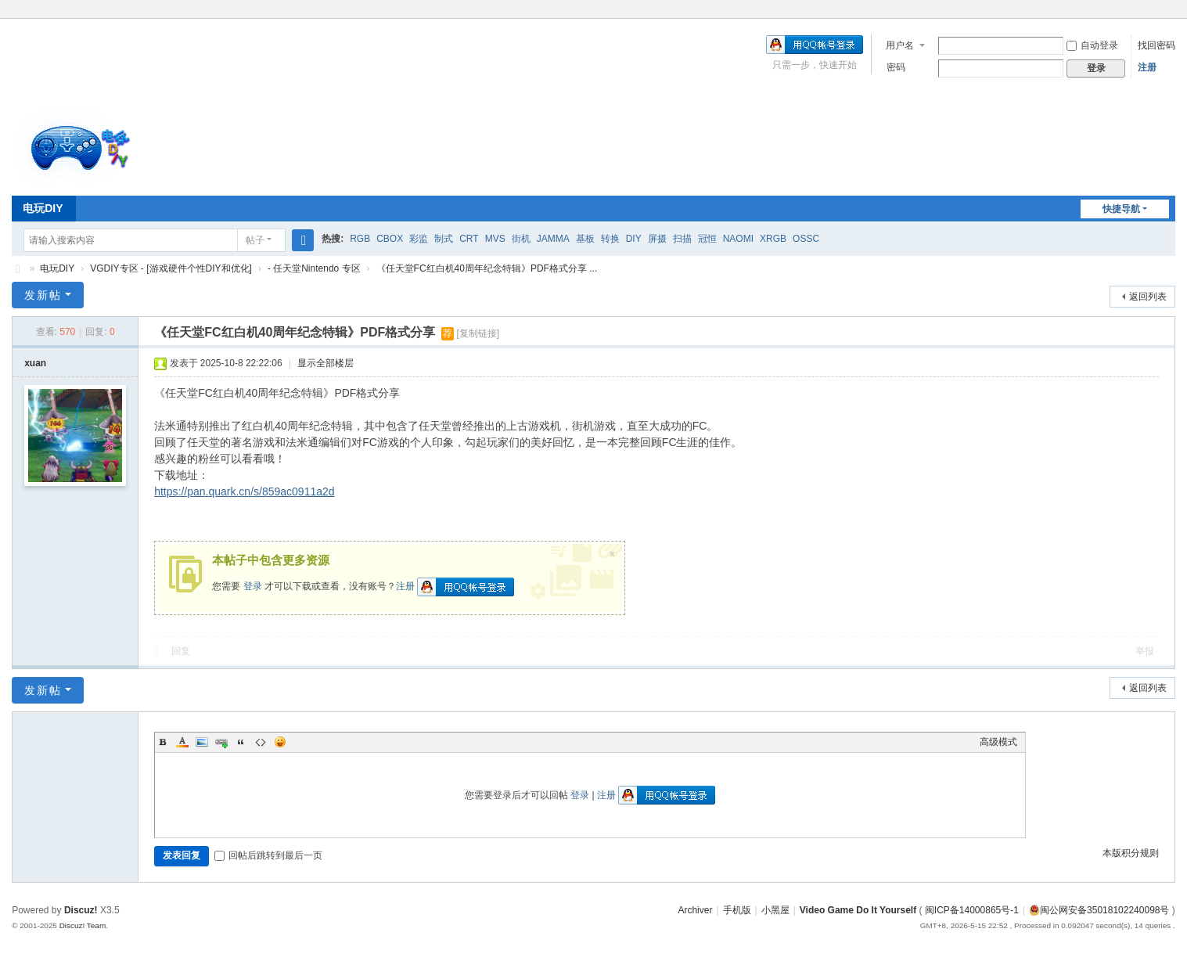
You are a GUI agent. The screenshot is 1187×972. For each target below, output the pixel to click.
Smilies (280, 742)
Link (221, 742)
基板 (585, 238)
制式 (443, 238)
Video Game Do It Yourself (858, 910)
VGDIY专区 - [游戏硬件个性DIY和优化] (171, 268)
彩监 (418, 238)
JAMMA (553, 238)
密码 (896, 67)
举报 (1144, 651)
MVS (495, 238)
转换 (610, 238)
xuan (35, 363)
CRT (468, 238)
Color (182, 742)
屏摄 (657, 238)
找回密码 (1156, 45)
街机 (521, 238)
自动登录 (1092, 45)
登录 (252, 586)
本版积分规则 (1130, 853)
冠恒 (707, 238)
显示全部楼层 (325, 363)
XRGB (773, 238)
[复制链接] (477, 333)
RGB (360, 238)
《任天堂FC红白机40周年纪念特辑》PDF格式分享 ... (487, 268)
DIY (634, 238)
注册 (1147, 67)
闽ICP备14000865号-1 (972, 910)
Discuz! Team (82, 925)
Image (202, 742)
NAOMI (738, 238)
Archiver (695, 910)
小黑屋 (775, 910)
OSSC (806, 238)
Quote (241, 742)
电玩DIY (43, 208)
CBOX (389, 238)
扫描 (682, 238)
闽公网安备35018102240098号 (1099, 910)
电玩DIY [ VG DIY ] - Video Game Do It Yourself (18, 268)
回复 (180, 651)
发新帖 (43, 295)
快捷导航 (1121, 208)
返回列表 (1148, 296)
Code (260, 742)
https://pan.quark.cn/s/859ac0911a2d (244, 491)
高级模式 (998, 741)
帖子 (255, 240)
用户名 (900, 45)
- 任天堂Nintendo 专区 (314, 268)
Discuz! (81, 910)
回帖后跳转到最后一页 (268, 855)
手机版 (737, 910)
